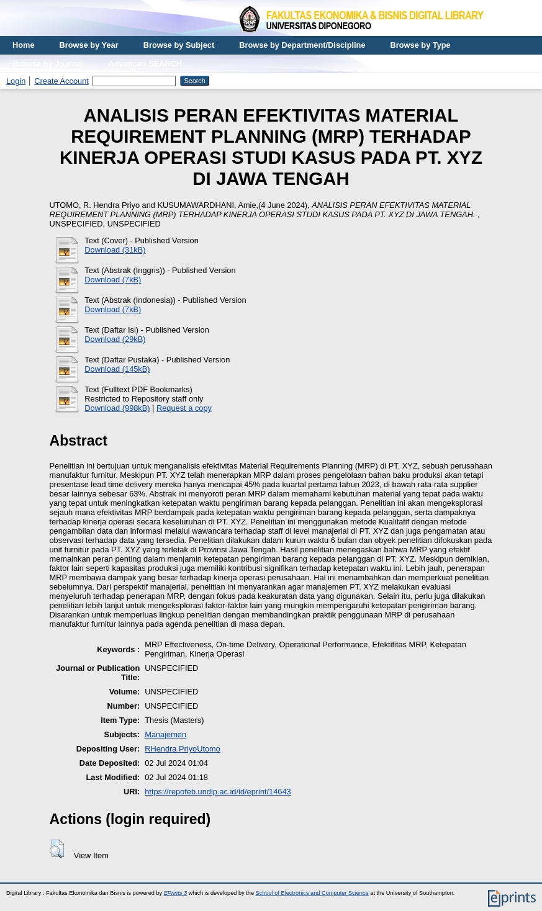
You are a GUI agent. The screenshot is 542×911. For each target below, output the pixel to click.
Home (23, 45)
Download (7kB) (112, 279)
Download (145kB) (117, 369)
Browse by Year (89, 45)
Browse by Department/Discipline (302, 45)
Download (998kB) (117, 408)
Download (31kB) (114, 249)
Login (15, 81)
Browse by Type (421, 45)
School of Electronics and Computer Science (312, 893)
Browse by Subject (179, 45)
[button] (57, 849)
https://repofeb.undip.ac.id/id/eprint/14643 (218, 791)
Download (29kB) (114, 339)
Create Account (61, 81)
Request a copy (184, 408)
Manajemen (165, 734)
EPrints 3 (175, 893)
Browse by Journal (48, 63)
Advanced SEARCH (146, 63)
